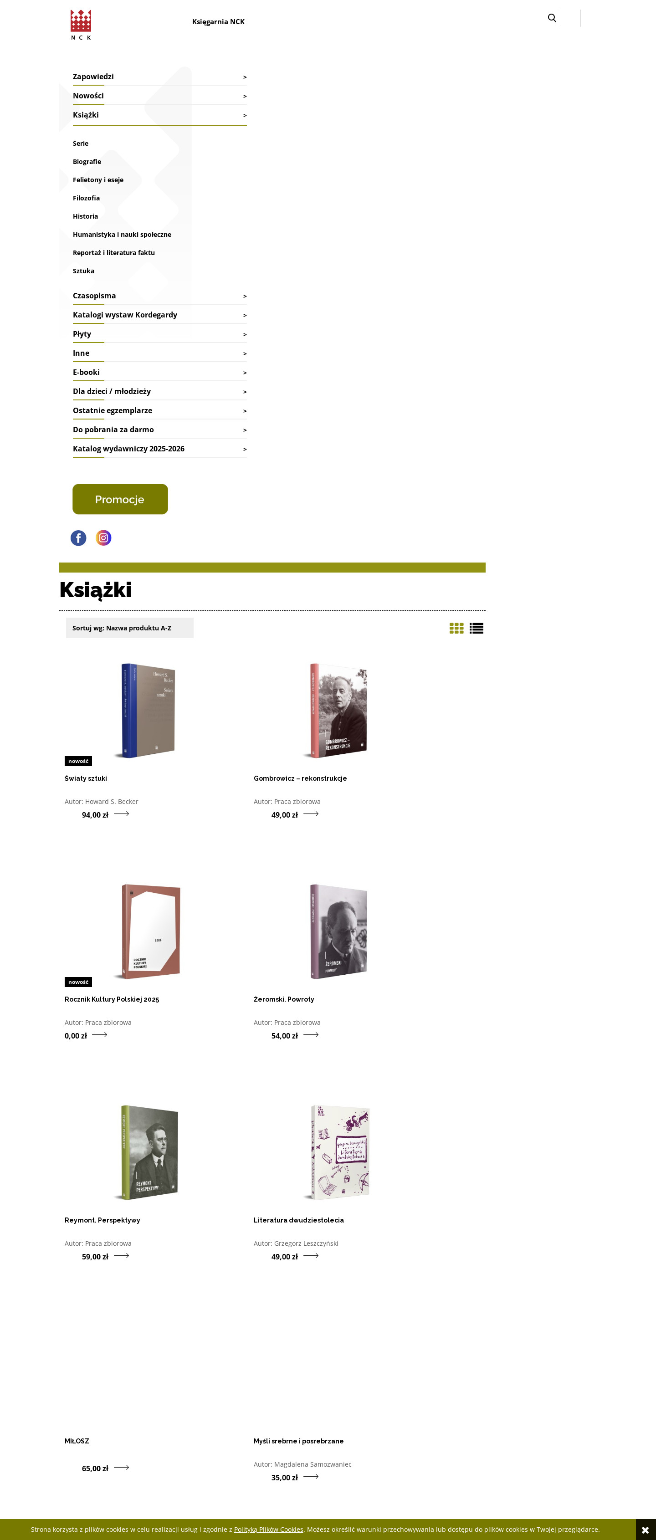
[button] (552, 18)
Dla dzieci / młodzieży (112, 414)
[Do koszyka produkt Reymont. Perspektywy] (348, 521)
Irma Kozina (514, 730)
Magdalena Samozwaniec (398, 730)
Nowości (88, 96)
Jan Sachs (374, 951)
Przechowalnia (401, 1396)
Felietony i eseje (98, 179)
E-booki (86, 395)
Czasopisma (94, 307)
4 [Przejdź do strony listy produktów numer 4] (529, 1248)
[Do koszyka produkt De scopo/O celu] (348, 963)
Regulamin (504, 1408)
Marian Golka (243, 1171)
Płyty (82, 357)
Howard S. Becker (249, 288)
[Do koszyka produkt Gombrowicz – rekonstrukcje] (348, 300)
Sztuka (83, 282)
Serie (80, 143)
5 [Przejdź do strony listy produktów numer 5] (544, 1248)
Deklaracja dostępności (520, 1384)
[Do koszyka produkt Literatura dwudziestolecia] (484, 521)
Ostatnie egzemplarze (112, 433)
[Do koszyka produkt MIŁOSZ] (211, 734)
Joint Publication (521, 1171)
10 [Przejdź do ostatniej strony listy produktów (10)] (575, 1248)
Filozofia (86, 198)
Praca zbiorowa (382, 288)
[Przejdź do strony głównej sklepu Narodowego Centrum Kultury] (85, 22)
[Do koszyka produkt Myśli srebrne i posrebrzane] (348, 742)
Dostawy (285, 1384)
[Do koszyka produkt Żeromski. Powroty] (211, 521)
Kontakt (177, 1372)
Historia (85, 216)
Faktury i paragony (299, 1372)
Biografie (87, 161)
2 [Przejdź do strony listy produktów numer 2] (499, 1248)
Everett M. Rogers (250, 951)
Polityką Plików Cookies (268, 1529)
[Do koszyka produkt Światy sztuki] (211, 300)
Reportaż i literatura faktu (114, 264)
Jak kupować (506, 1372)
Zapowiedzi (93, 77)
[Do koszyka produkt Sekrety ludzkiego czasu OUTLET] (211, 1184)
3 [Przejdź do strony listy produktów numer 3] (514, 1248)
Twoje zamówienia (407, 1372)
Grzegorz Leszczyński (528, 509)
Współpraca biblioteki (196, 1384)
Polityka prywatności (517, 1420)
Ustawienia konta (405, 1384)
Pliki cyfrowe (506, 1396)
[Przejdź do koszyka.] (588, 18)
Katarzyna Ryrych (385, 1171)
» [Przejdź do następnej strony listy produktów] (590, 1248)
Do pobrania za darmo (113, 452)
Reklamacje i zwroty (301, 1396)
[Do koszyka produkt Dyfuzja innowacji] (211, 963)
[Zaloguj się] (571, 18)
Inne (81, 376)
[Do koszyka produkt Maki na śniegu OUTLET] (348, 1184)
